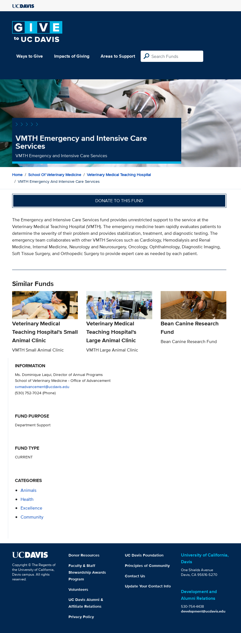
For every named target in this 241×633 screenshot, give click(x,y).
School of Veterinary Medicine (54, 174)
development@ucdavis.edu (203, 611)
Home (17, 174)
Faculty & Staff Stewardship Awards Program (87, 572)
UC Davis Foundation (144, 555)
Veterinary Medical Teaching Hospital (119, 174)
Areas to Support (118, 56)
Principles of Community (147, 565)
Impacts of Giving (71, 56)
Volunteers (78, 589)
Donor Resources (84, 555)
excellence (31, 508)
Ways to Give (29, 56)
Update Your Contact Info (148, 586)
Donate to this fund (119, 200)
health (27, 499)
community (32, 517)
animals (28, 490)
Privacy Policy (81, 617)
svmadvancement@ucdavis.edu (42, 386)
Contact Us (135, 576)
